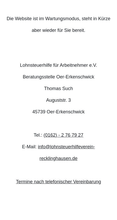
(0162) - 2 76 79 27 (63, 135)
